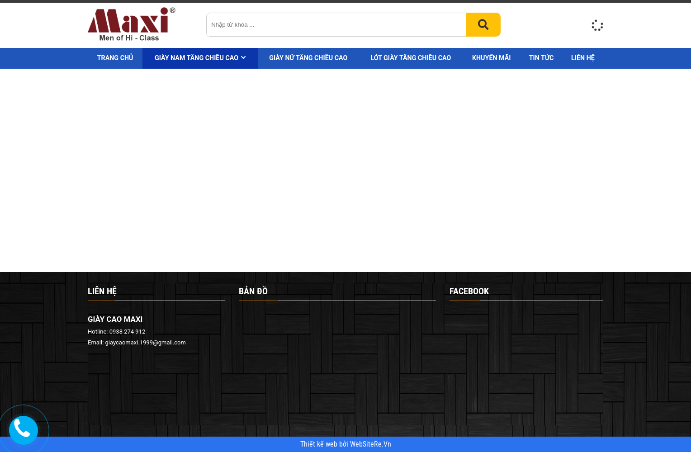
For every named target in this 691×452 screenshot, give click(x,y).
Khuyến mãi (491, 57)
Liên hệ (583, 57)
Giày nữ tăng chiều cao (308, 57)
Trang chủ (115, 57)
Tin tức (541, 57)
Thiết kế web (319, 444)
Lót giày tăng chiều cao (410, 57)
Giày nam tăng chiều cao (196, 57)
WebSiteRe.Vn (370, 444)
